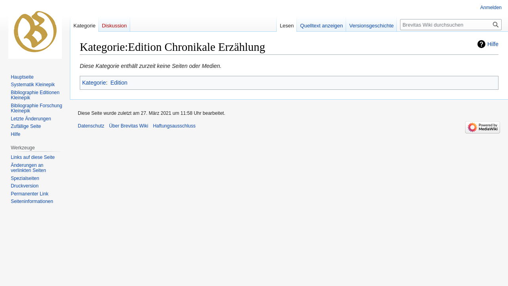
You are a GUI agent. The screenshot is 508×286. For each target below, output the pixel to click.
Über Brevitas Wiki (128, 126)
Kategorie (94, 82)
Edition (118, 82)
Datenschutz (91, 126)
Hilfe (492, 44)
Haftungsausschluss (174, 126)
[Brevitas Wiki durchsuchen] (451, 24)
